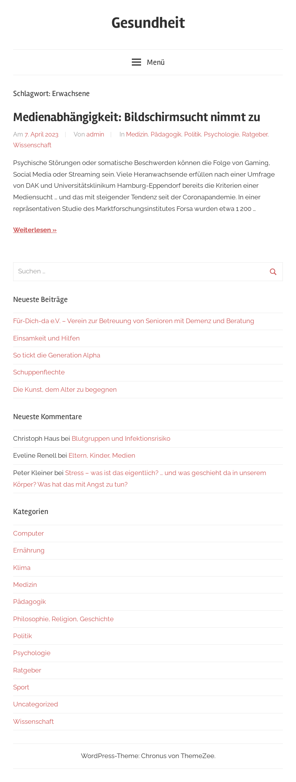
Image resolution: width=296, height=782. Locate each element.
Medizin (137, 134)
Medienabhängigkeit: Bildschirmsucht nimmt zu (136, 117)
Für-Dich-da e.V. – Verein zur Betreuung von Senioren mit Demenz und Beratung (133, 321)
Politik (192, 134)
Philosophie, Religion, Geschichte (63, 619)
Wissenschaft (32, 145)
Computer (28, 533)
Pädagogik (166, 134)
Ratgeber (254, 134)
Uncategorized (35, 704)
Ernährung (29, 550)
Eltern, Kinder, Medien (102, 455)
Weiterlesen (32, 230)
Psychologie (221, 134)
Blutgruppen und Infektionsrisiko (121, 438)
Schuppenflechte (39, 372)
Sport (21, 687)
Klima (21, 567)
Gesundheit (148, 22)
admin (95, 134)
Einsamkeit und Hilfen (46, 338)
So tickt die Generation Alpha (56, 355)
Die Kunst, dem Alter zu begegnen (65, 389)
